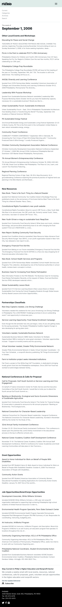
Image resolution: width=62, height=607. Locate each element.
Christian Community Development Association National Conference (29, 145)
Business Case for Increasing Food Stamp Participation (24, 272)
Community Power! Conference (14, 132)
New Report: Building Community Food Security (21, 232)
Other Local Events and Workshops (18, 36)
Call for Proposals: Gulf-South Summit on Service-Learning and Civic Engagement (30, 382)
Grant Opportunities (11, 455)
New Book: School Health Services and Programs (22, 259)
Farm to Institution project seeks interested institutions (24, 359)
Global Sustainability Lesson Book (15, 285)
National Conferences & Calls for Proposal (21, 377)
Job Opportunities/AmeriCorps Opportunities (23, 492)
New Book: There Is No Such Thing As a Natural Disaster (25, 193)
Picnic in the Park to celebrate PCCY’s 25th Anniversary (24, 53)
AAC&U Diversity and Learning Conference (19, 79)
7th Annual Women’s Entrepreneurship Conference (22, 158)
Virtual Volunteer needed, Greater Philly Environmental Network (28, 346)
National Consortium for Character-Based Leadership (23, 411)
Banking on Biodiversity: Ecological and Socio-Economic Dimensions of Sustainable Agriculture (30, 397)
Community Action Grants (12, 474)
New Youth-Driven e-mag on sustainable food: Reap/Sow (25, 219)
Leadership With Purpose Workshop (16, 92)
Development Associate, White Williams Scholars (22, 496)
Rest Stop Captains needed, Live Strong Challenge (22, 307)
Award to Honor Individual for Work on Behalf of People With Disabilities (26, 460)
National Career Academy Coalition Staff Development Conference (29, 438)
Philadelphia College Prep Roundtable (17, 66)
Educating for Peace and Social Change (18, 40)
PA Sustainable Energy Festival (14, 119)
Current (4, 10)
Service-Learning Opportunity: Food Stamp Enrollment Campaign (28, 320)
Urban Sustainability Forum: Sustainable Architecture (23, 106)
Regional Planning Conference (14, 171)
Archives (5, 16)
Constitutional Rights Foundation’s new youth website (23, 206)
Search (4, 18)
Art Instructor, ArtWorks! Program (15, 522)
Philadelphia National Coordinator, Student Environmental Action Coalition (28, 550)
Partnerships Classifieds (13, 302)
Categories (6, 13)
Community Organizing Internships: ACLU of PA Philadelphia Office (29, 536)
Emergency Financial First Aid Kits (16, 246)
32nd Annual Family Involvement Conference (20, 425)
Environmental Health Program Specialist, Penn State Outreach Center (30, 509)
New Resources (9, 189)
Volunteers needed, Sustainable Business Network (22, 333)
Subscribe (8, 583)
